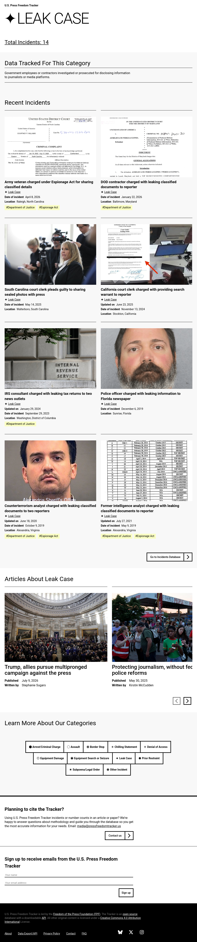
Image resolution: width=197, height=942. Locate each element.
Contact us (115, 835)
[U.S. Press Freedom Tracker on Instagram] (141, 933)
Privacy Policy (51, 933)
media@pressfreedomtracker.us (99, 826)
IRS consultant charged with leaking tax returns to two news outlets (48, 396)
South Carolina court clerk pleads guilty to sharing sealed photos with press (45, 292)
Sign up (126, 892)
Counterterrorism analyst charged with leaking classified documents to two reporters (50, 508)
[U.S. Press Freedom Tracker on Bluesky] (120, 933)
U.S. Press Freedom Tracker (21, 5)
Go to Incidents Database (165, 557)
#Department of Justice (20, 207)
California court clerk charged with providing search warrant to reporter (142, 292)
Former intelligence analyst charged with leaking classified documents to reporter (140, 508)
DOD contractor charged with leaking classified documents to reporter (138, 184)
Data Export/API (27, 933)
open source (130, 914)
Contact (71, 933)
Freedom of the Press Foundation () (76, 914)
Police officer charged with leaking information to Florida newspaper (140, 396)
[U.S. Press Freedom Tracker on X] (131, 933)
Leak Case (14, 192)
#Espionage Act (48, 207)
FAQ (84, 933)
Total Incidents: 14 (27, 42)
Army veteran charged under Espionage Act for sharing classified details (49, 184)
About (8, 933)
